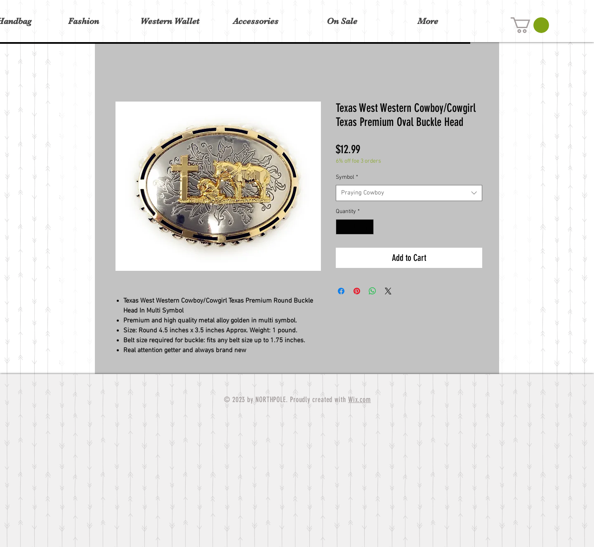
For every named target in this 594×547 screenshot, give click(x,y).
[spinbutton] (354, 227)
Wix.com (359, 399)
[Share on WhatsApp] (372, 291)
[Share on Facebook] (341, 291)
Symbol (347, 177)
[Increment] (367, 227)
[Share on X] (388, 291)
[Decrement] (342, 227)
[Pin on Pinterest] (357, 291)
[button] (530, 25)
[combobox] (409, 193)
